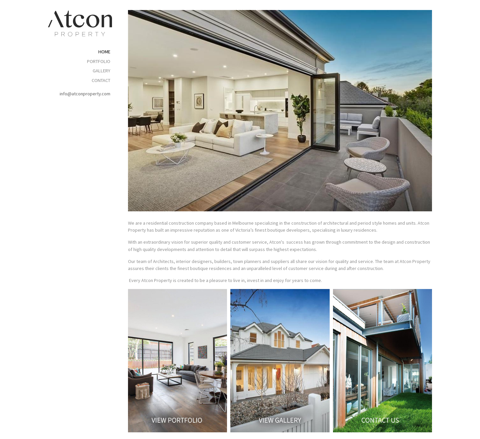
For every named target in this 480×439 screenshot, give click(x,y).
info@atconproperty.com (85, 94)
